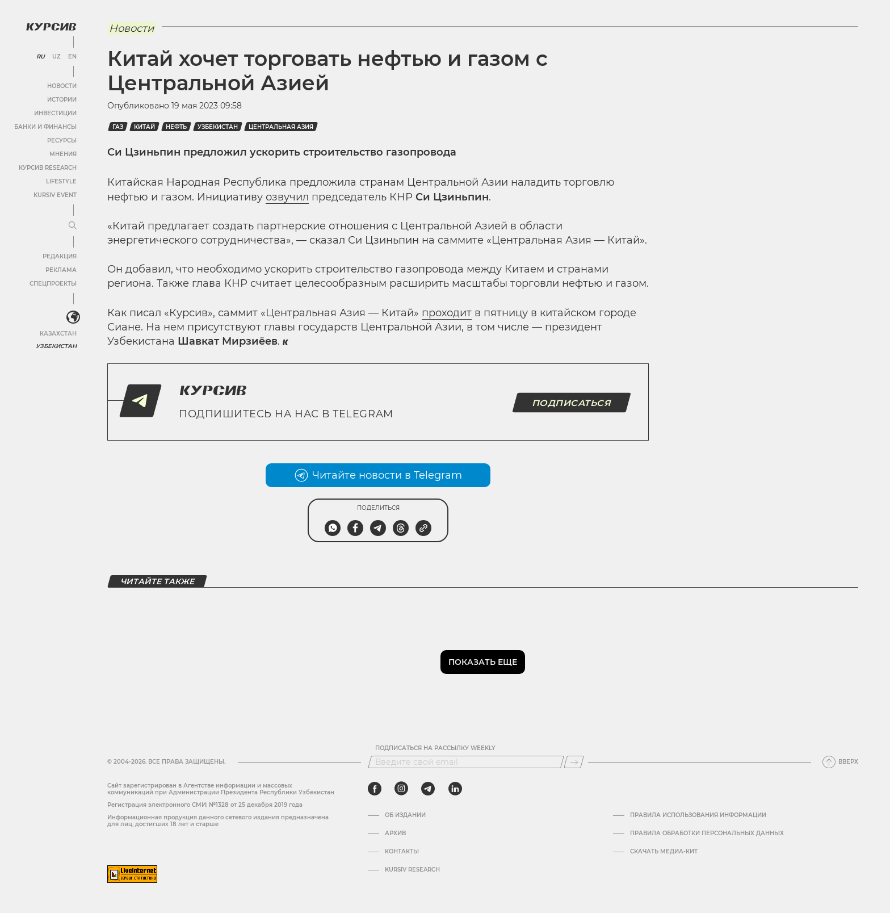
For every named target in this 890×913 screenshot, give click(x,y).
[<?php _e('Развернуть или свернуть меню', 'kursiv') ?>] (73, 317)
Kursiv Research (412, 869)
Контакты (402, 851)
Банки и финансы (45, 127)
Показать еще (482, 662)
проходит (447, 313)
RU (40, 56)
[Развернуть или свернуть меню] (73, 226)
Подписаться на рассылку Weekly (435, 748)
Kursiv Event (55, 195)
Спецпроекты (53, 283)
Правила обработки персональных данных (707, 833)
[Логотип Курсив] (51, 27)
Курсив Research (48, 167)
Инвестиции (55, 113)
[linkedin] (455, 788)
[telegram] (428, 788)
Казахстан (58, 333)
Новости (62, 86)
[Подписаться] (573, 762)
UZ (56, 56)
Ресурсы (62, 140)
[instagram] (401, 788)
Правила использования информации (698, 815)
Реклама (61, 270)
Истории (62, 99)
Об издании (405, 815)
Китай (144, 127)
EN (72, 56)
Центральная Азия (281, 127)
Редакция (60, 256)
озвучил (287, 197)
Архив (395, 833)
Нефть (176, 127)
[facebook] (374, 788)
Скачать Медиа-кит (664, 851)
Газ (117, 127)
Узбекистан (56, 346)
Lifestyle (61, 181)
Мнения (63, 154)
